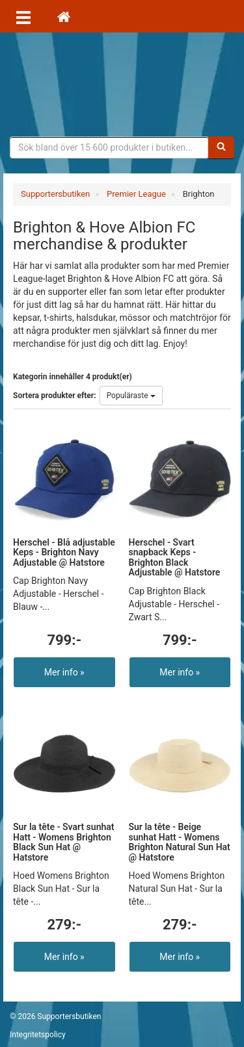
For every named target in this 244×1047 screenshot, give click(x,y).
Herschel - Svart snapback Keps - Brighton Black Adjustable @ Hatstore (175, 557)
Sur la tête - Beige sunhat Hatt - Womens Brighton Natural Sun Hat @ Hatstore (179, 842)
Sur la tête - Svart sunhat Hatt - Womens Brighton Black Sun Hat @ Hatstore (63, 842)
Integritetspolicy (38, 1034)
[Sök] (221, 147)
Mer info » (64, 672)
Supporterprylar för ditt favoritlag (122, 84)
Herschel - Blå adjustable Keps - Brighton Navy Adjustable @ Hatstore (64, 552)
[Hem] (64, 16)
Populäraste (131, 395)
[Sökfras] (109, 147)
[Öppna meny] (23, 16)
